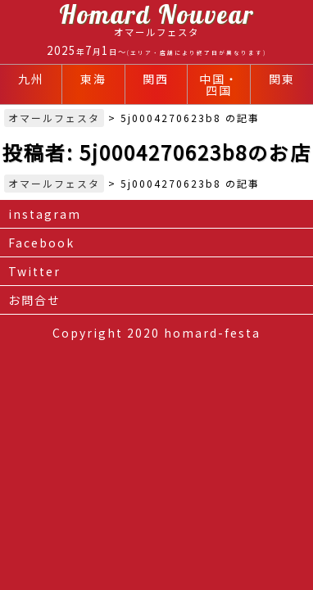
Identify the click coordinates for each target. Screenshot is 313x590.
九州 (31, 78)
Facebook (41, 242)
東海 (93, 78)
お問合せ (34, 300)
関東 (282, 78)
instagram (44, 214)
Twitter (34, 271)
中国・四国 (218, 84)
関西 (156, 78)
